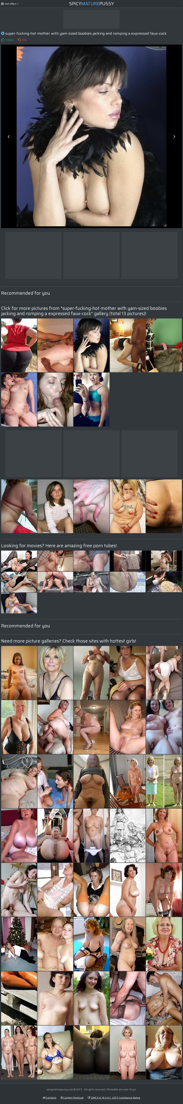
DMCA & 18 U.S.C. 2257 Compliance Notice (114, 1098)
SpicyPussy (91, 3)
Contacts (49, 1098)
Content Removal (72, 1098)
